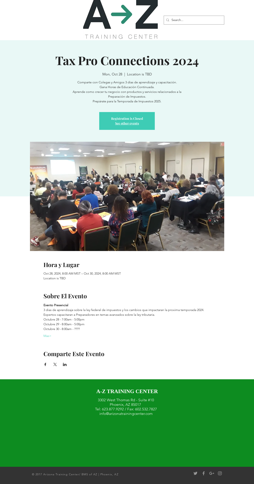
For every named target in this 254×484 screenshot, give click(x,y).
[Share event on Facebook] (45, 364)
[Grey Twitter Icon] (195, 473)
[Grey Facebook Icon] (203, 473)
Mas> (47, 336)
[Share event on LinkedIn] (65, 364)
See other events (127, 123)
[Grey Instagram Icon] (219, 473)
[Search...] (193, 20)
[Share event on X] (55, 364)
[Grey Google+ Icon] (211, 473)
